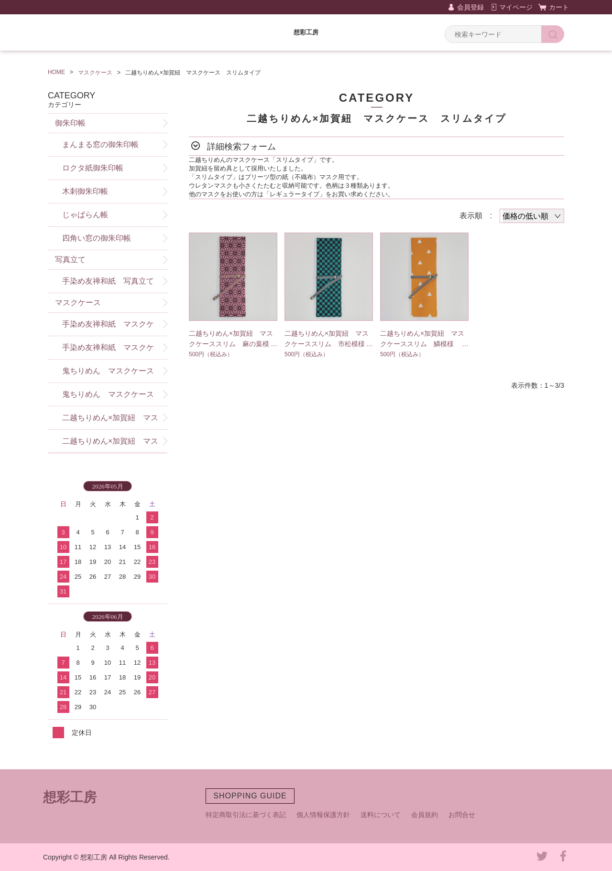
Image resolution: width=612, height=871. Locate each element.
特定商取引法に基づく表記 (246, 814)
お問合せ (461, 814)
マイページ (516, 7)
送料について (381, 814)
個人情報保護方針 (323, 814)
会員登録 (470, 7)
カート (559, 7)
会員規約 (424, 814)
